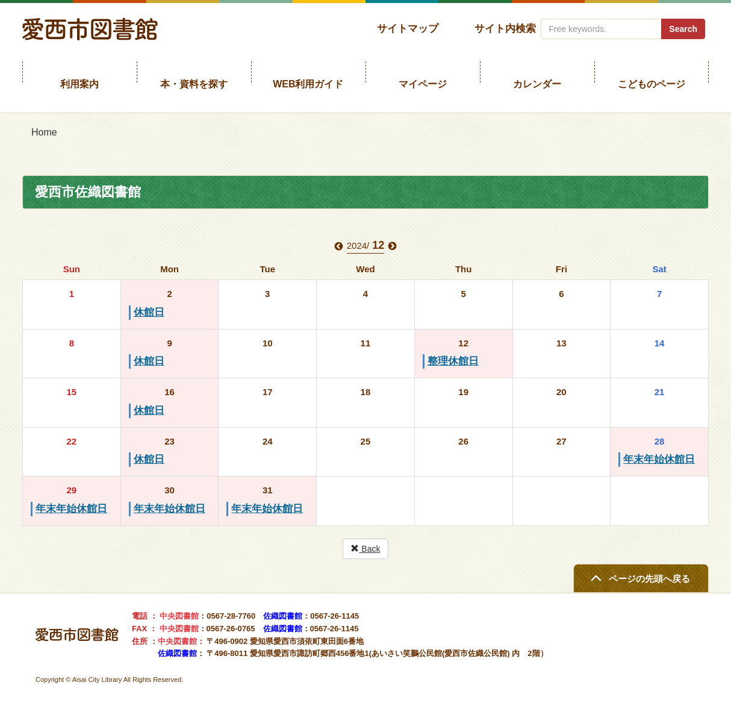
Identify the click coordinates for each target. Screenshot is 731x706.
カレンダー (537, 84)
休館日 (149, 312)
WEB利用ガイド (308, 84)
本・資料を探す (194, 84)
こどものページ (651, 84)
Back (365, 549)
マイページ (423, 84)
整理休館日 (453, 361)
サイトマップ (407, 28)
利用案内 (79, 84)
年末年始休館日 (659, 459)
